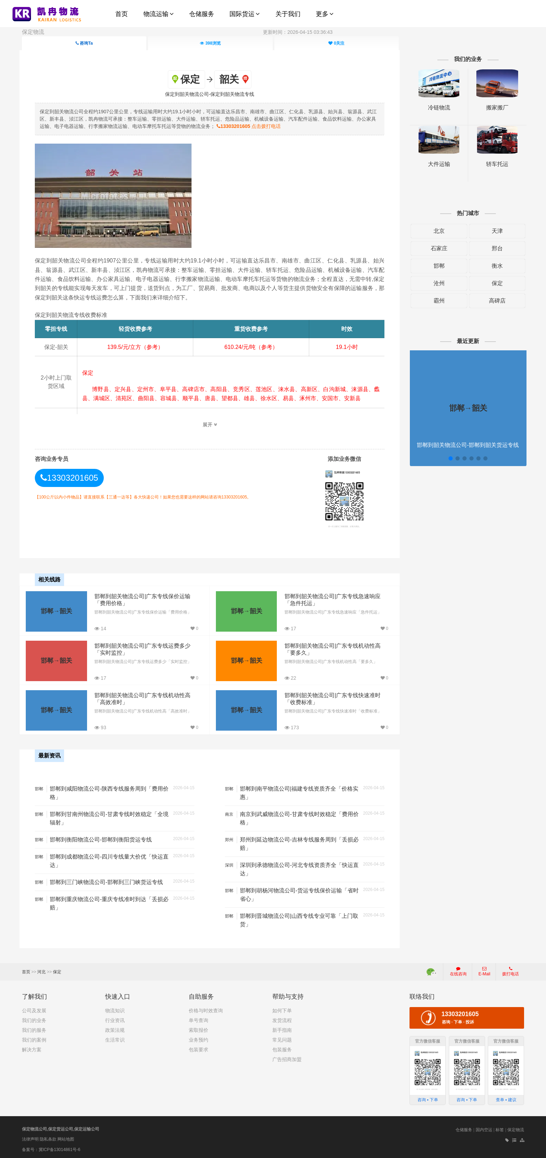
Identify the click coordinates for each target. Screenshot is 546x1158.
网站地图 (65, 1138)
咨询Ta (84, 43)
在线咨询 (458, 970)
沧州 (437, 283)
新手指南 (282, 1029)
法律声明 (30, 1138)
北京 (437, 231)
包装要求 (198, 1048)
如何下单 (282, 1009)
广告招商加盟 (287, 1058)
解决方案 (31, 1048)
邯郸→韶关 (56, 610)
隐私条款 (48, 1138)
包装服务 (282, 1048)
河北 (41, 970)
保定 (495, 283)
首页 (26, 970)
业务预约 (198, 1039)
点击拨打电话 (256, 126)
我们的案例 (34, 1039)
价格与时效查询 (206, 1009)
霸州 (437, 301)
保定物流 (33, 32)
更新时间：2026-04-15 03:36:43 (298, 32)
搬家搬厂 (495, 108)
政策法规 (115, 1029)
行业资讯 (115, 1019)
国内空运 (484, 1128)
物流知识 (115, 1009)
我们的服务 (34, 1029)
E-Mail (484, 970)
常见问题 (282, 1039)
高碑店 (495, 301)
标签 (500, 1128)
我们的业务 (34, 1019)
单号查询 (198, 1019)
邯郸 (437, 266)
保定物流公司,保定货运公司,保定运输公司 (61, 1128)
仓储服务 (463, 1128)
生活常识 (115, 1039)
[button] (449, 458)
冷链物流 (437, 108)
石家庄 (437, 248)
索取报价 (198, 1029)
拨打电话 (510, 970)
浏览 (210, 43)
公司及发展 (34, 1009)
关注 (336, 43)
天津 (495, 231)
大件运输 (437, 164)
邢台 (495, 248)
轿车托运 (495, 164)
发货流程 (282, 1019)
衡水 (495, 266)
